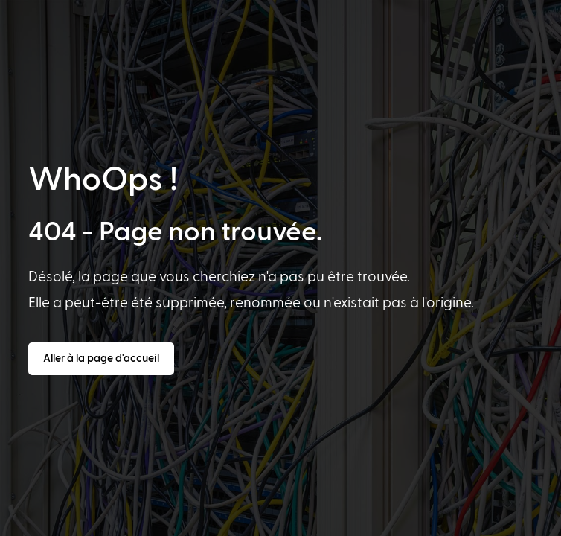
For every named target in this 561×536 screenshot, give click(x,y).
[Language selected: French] (278, 521)
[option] (33, 523)
